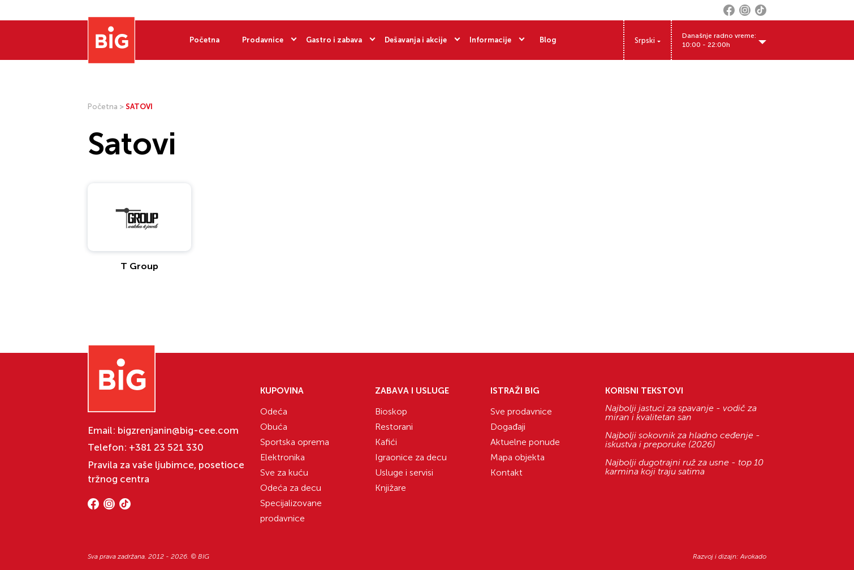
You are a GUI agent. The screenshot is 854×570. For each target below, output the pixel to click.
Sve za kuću (284, 472)
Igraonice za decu (411, 457)
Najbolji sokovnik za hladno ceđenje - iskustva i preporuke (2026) (682, 440)
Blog (548, 40)
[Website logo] (111, 40)
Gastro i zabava (334, 40)
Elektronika (282, 457)
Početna (204, 40)
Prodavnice (262, 40)
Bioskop (391, 411)
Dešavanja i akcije (416, 40)
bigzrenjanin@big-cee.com (178, 430)
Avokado (753, 556)
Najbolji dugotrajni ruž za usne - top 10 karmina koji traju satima (684, 467)
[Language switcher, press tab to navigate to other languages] (648, 40)
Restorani (394, 426)
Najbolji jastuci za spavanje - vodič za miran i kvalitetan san (681, 413)
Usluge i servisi (404, 472)
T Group (139, 266)
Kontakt (506, 472)
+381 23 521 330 (166, 447)
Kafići (386, 442)
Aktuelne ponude (525, 442)
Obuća (273, 426)
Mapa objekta (517, 457)
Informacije (490, 40)
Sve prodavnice (521, 411)
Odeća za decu (290, 487)
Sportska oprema (294, 442)
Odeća (273, 411)
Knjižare (390, 487)
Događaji (507, 426)
